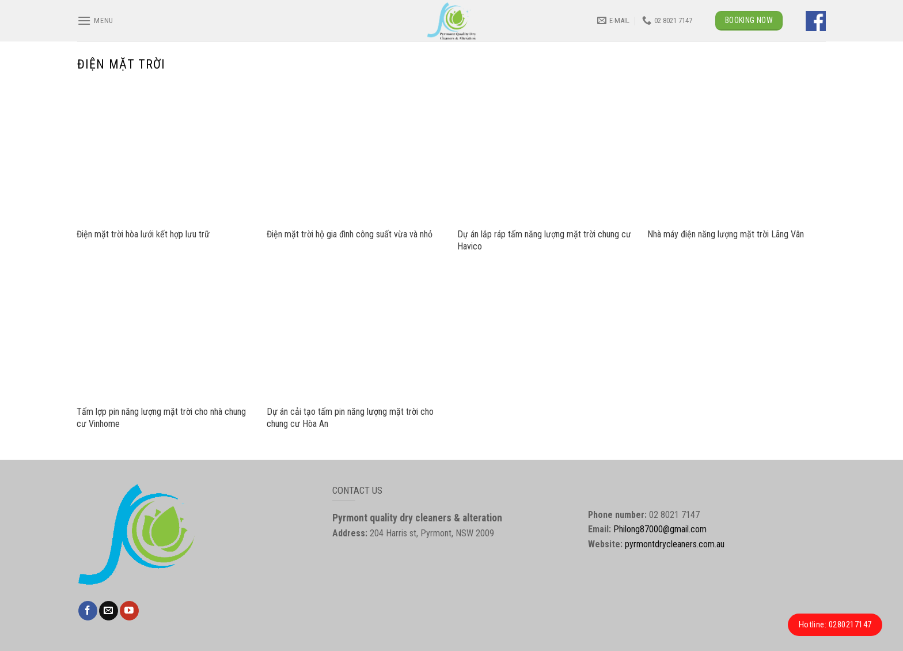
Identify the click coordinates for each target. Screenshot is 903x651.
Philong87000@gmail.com (660, 529)
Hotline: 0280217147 (835, 624)
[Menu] (95, 20)
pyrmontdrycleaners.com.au (674, 544)
